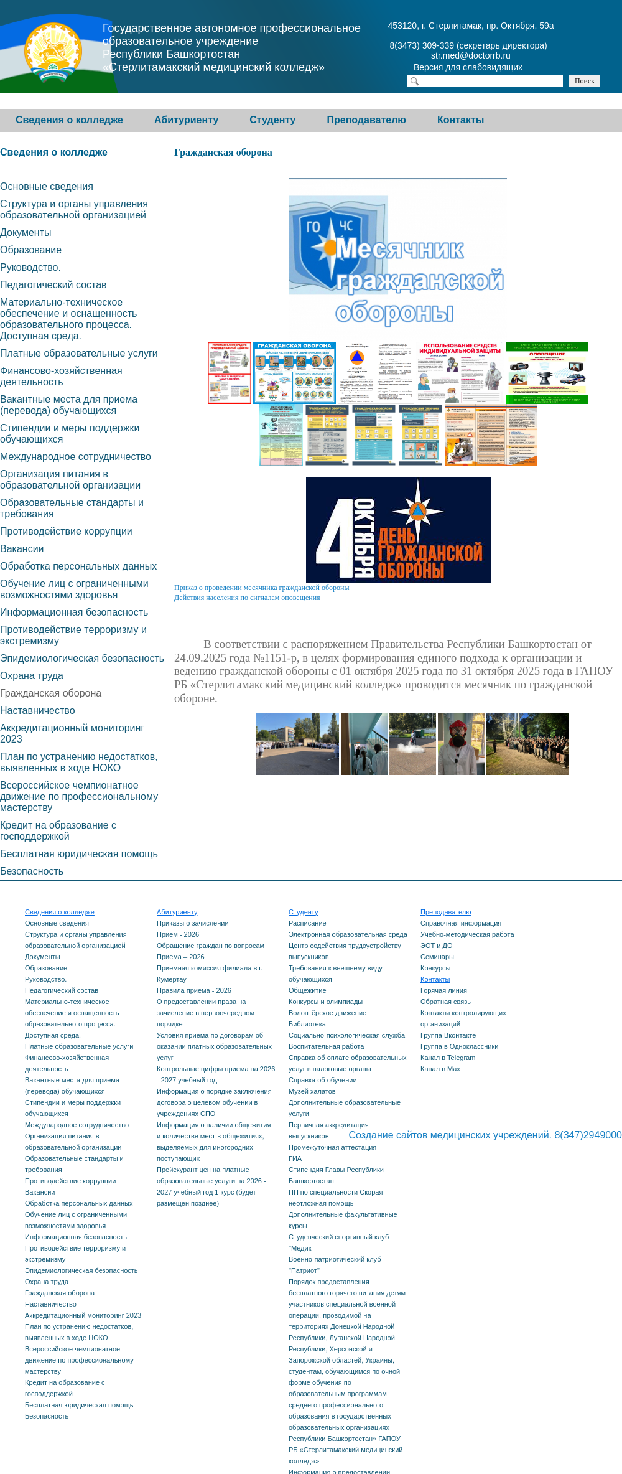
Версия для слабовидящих (479, 68)
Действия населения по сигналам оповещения (247, 597)
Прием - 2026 (178, 934)
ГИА (295, 1158)
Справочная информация (460, 923)
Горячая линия (443, 990)
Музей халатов (312, 1091)
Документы (25, 232)
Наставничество (37, 710)
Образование (31, 250)
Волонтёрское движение (327, 1012)
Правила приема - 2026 (194, 990)
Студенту (272, 120)
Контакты (460, 120)
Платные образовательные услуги (79, 353)
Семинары (437, 956)
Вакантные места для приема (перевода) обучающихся (68, 405)
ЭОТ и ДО (436, 945)
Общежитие (308, 990)
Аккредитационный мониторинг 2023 (72, 733)
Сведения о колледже (69, 120)
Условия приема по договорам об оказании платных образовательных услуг (214, 1046)
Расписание (308, 923)
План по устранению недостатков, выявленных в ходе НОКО (79, 762)
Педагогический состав (53, 284)
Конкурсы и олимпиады (326, 1001)
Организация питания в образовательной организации (70, 480)
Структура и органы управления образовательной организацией (74, 209)
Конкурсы (435, 968)
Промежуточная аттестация (332, 1147)
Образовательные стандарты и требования (72, 508)
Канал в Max (440, 1069)
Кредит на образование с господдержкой (58, 831)
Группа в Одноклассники (459, 1046)
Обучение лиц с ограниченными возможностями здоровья (74, 589)
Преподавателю (366, 120)
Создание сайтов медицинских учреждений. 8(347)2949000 (485, 1135)
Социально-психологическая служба (347, 1035)
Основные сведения (46, 186)
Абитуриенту (186, 120)
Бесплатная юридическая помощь (79, 853)
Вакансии (22, 548)
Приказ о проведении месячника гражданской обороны (262, 587)
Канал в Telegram (447, 1057)
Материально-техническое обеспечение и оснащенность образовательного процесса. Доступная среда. (68, 319)
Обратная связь (445, 1001)
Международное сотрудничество (75, 456)
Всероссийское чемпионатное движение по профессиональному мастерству (79, 796)
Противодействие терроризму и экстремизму (73, 635)
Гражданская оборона (50, 693)
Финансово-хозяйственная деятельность (61, 376)
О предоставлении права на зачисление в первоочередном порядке (205, 1013)
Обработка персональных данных (78, 566)
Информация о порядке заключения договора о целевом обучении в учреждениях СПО (214, 1102)
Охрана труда (31, 675)
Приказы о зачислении (193, 923)
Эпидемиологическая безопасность (82, 658)
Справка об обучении (323, 1080)
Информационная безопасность (74, 612)
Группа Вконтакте (448, 1035)
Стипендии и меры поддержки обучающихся (69, 433)
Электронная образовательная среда (348, 934)
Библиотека (307, 1024)
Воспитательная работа (326, 1046)
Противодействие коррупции (66, 531)
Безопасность (31, 871)
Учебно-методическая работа (467, 934)
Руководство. (30, 267)
